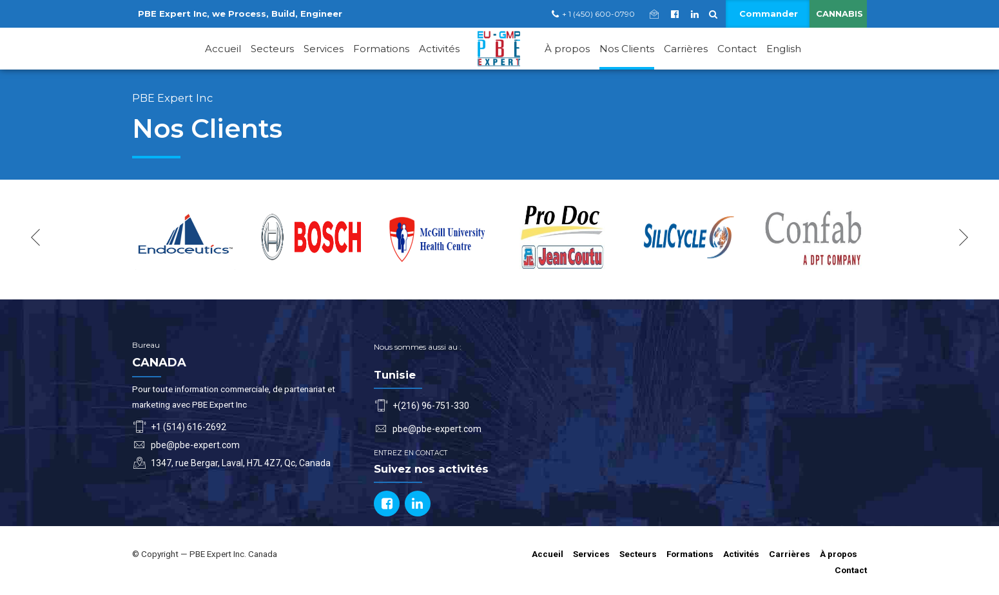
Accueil (223, 48)
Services (324, 48)
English (783, 48)
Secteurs (272, 48)
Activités (439, 48)
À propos (567, 48)
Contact (737, 48)
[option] (185, 237)
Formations (381, 48)
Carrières (686, 48)
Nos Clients (626, 48)
